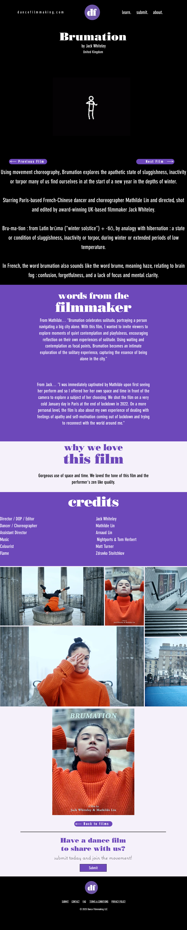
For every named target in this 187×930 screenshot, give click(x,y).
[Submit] (93, 868)
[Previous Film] (28, 161)
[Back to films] (93, 824)
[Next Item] (180, 637)
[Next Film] (155, 161)
